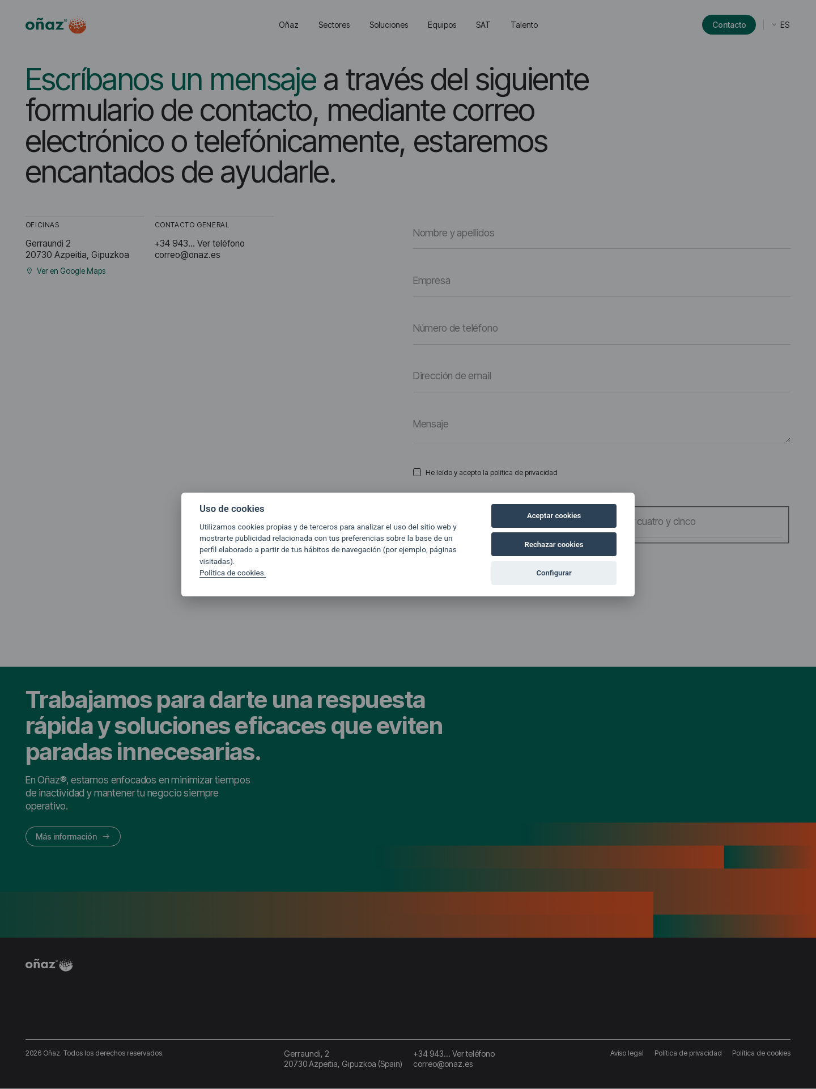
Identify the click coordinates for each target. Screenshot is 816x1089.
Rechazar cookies (554, 544)
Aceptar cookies (554, 515)
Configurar (554, 573)
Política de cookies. (232, 572)
